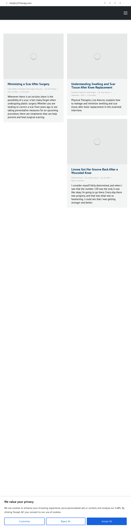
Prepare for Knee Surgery (87, 92)
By (50, 89)
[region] (65, 512)
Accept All (107, 521)
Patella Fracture (77, 178)
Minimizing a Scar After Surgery (28, 84)
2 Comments (24, 92)
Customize (24, 521)
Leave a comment (77, 181)
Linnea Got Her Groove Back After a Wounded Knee (94, 171)
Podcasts (74, 92)
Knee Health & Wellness (16, 89)
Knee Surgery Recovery (34, 89)
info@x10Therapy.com (20, 3)
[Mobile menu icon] (125, 13)
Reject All (65, 521)
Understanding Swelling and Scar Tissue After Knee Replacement (93, 85)
